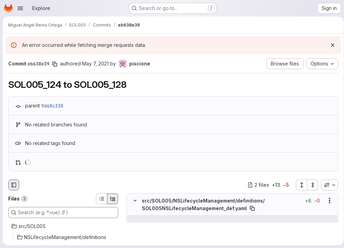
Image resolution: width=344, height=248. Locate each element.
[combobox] (327, 184)
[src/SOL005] (63, 226)
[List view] (101, 198)
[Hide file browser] (13, 184)
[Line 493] (134, 239)
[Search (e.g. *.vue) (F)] (63, 212)
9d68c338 (52, 106)
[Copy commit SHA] (55, 64)
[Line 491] (134, 226)
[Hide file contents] (135, 200)
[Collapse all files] (310, 184)
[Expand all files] (298, 184)
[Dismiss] (330, 45)
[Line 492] (134, 232)
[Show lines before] (144, 219)
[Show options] (327, 200)
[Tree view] (112, 198)
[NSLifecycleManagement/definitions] (63, 237)
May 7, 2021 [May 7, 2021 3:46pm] (95, 63)
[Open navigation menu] (20, 8)
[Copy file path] (252, 208)
